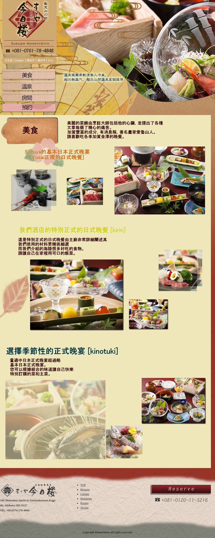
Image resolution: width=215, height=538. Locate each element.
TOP (83, 485)
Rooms (84, 503)
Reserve (85, 489)
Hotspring (86, 498)
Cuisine (84, 494)
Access (84, 507)
